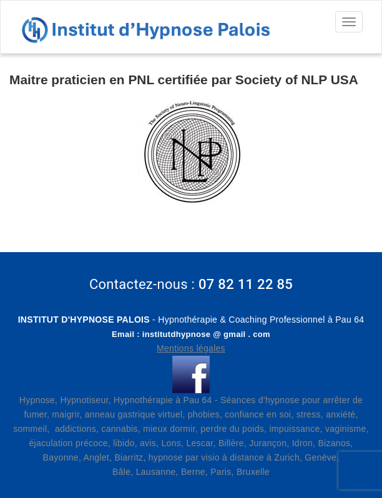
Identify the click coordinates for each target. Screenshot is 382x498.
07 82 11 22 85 (245, 284)
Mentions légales (191, 348)
